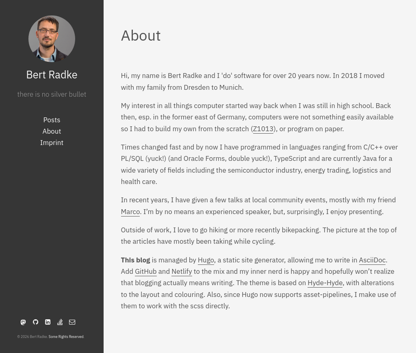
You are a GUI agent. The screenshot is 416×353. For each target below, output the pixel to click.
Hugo (206, 260)
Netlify (181, 271)
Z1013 (263, 128)
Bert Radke (52, 74)
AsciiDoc (372, 260)
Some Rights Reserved (66, 336)
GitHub (146, 271)
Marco (130, 211)
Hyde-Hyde (325, 282)
